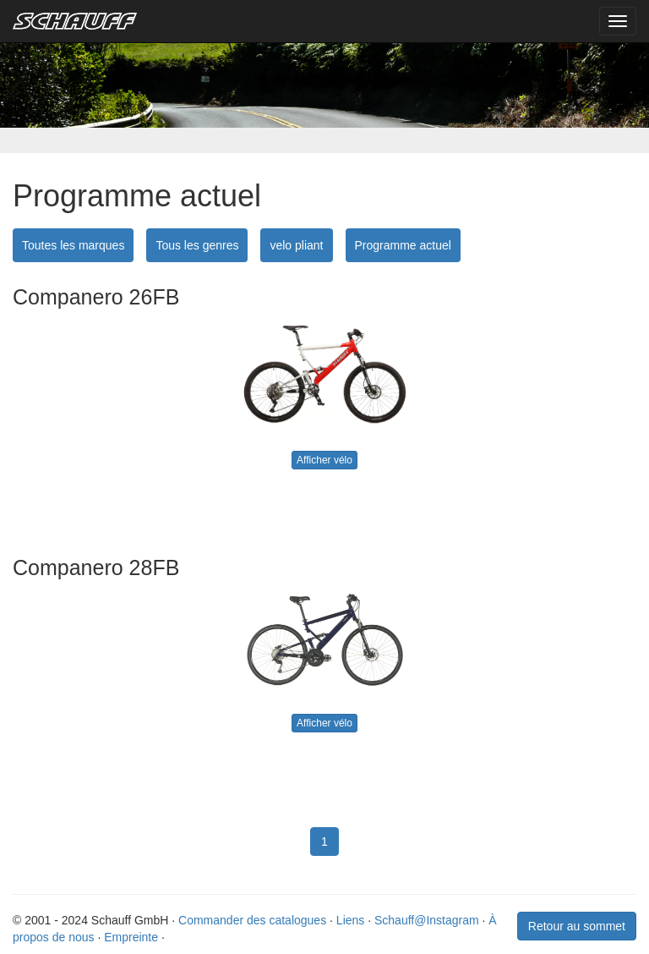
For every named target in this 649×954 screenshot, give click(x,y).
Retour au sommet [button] (576, 926)
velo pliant (296, 245)
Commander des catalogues (252, 920)
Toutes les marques (73, 245)
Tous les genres (196, 245)
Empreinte (131, 937)
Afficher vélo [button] (324, 460)
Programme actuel (403, 245)
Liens (350, 920)
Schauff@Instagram (426, 920)
